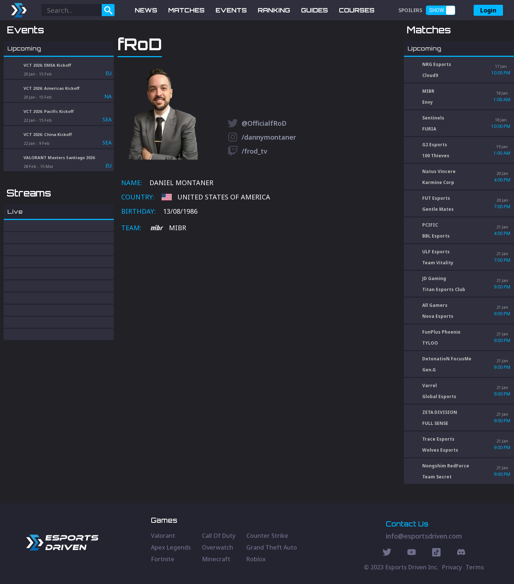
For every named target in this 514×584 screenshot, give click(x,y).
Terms (475, 567)
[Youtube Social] (411, 553)
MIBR (168, 266)
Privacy (452, 567)
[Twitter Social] (387, 553)
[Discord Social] (436, 553)
